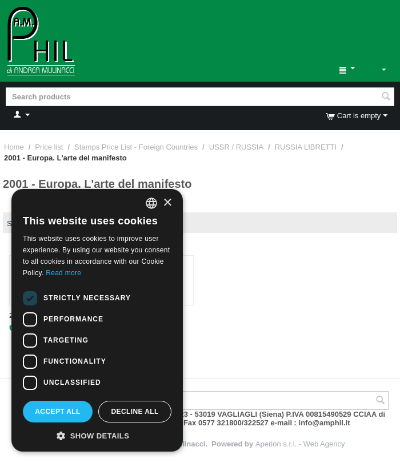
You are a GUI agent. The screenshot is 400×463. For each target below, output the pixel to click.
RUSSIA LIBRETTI (306, 147)
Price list (49, 147)
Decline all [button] (134, 412)
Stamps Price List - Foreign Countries (136, 147)
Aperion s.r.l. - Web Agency (300, 444)
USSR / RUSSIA (236, 147)
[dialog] (97, 320)
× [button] (167, 203)
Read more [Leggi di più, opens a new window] (63, 273)
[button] (97, 435)
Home (14, 147)
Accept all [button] (58, 412)
